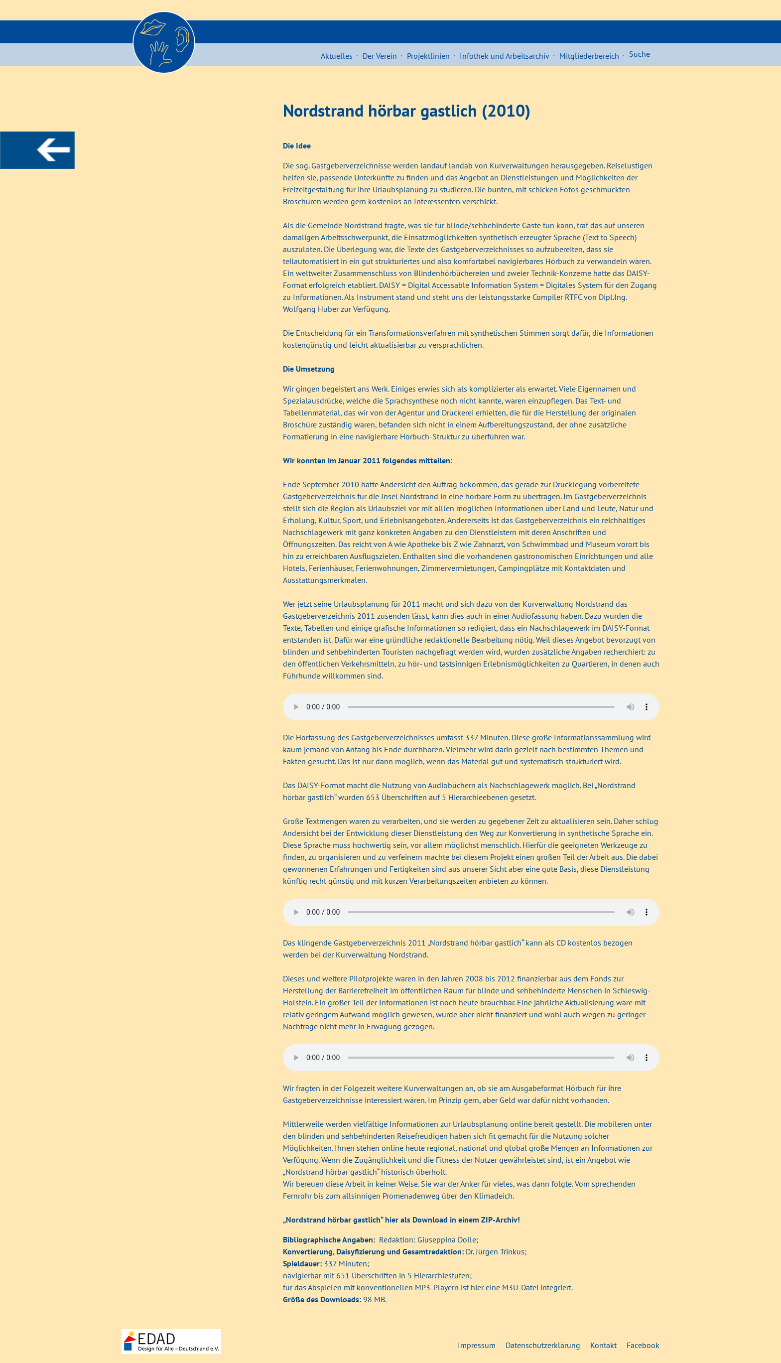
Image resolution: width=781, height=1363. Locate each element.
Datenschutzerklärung (543, 1345)
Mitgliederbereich (589, 56)
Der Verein (380, 56)
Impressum (477, 1345)
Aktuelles (337, 56)
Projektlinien (428, 56)
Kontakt (603, 1345)
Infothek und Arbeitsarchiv (504, 56)
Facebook (643, 1345)
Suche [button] (639, 54)
